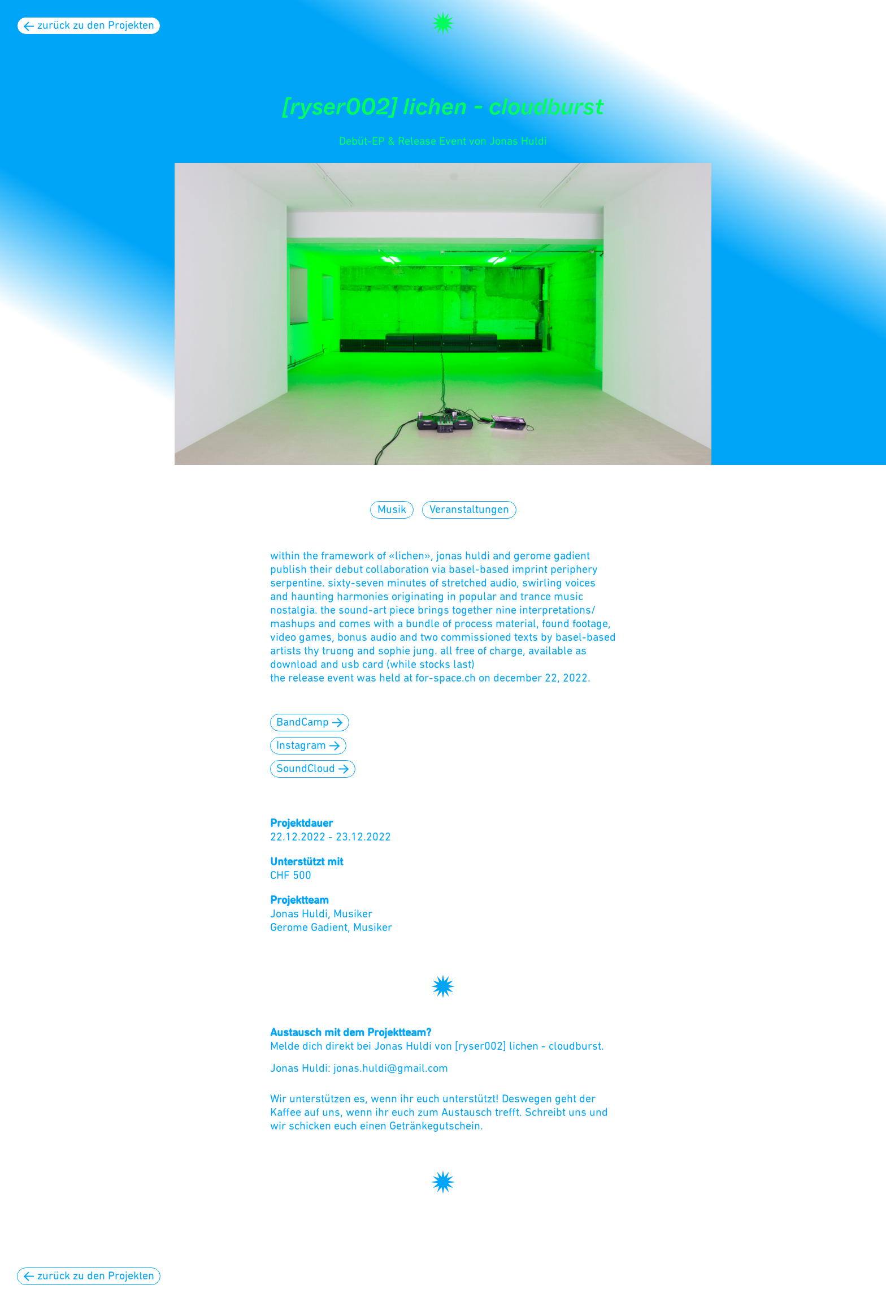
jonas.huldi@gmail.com (390, 1069)
